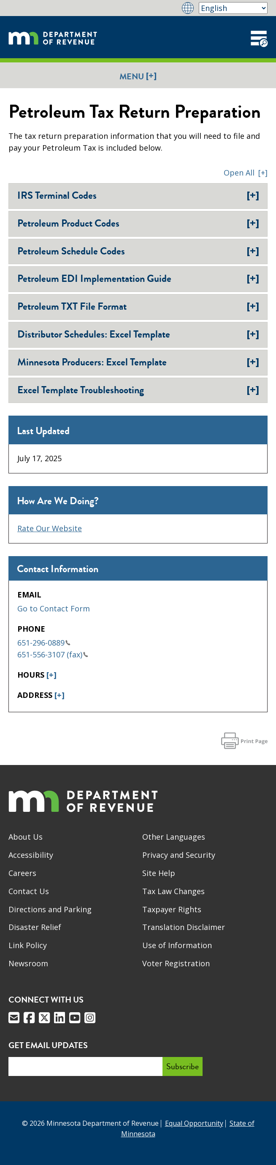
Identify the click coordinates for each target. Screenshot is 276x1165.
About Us (25, 837)
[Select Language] (233, 8)
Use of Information (177, 945)
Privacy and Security (178, 855)
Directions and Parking (50, 909)
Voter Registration (176, 963)
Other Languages (173, 837)
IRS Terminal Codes (138, 195)
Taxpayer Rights (171, 909)
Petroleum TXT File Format (138, 306)
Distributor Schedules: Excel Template (138, 334)
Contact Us (28, 891)
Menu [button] (138, 76)
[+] (51, 675)
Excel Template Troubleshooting (138, 389)
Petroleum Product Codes (138, 223)
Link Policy (27, 945)
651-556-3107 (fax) (52, 654)
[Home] (52, 37)
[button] (246, 173)
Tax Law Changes (173, 891)
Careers (22, 873)
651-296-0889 (43, 643)
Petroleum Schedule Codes (138, 251)
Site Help (158, 873)
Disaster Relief (34, 927)
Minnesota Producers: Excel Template (138, 362)
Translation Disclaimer (183, 927)
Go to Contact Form (53, 608)
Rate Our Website (49, 528)
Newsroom (28, 963)
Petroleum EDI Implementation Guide (138, 278)
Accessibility (30, 855)
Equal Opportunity (194, 1123)
